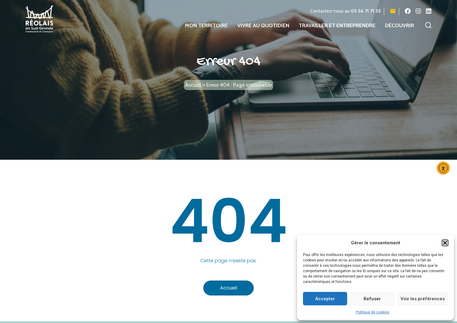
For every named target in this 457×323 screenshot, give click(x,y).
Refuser (372, 298)
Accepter (325, 298)
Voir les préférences (423, 298)
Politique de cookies (372, 312)
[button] (445, 243)
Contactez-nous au (345, 11)
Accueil (193, 89)
